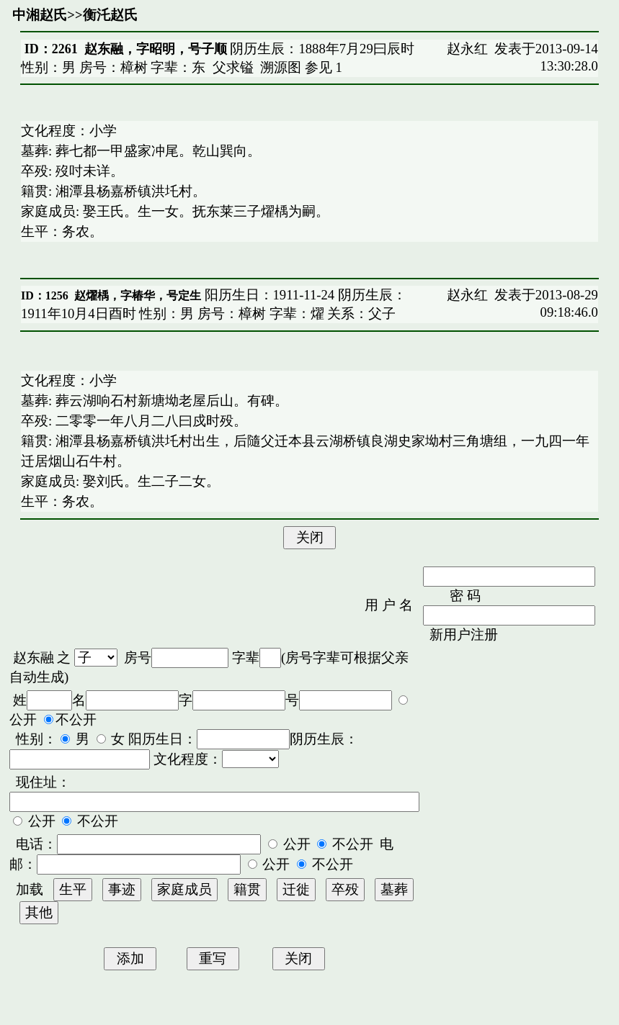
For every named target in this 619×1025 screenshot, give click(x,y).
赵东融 (33, 657)
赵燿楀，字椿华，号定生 (137, 295)
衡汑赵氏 (110, 14)
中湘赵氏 (39, 14)
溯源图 (280, 67)
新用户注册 (463, 634)
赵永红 (467, 48)
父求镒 (233, 67)
